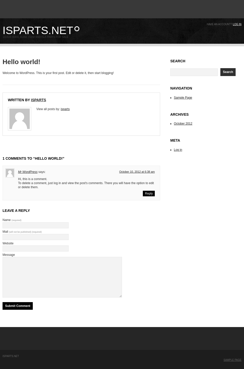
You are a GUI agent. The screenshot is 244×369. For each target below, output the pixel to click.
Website (8, 243)
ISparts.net (38, 30)
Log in (237, 24)
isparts (38, 100)
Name (12, 220)
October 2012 (183, 123)
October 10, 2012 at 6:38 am (137, 171)
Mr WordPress (28, 172)
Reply (149, 193)
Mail (22, 231)
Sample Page (183, 97)
